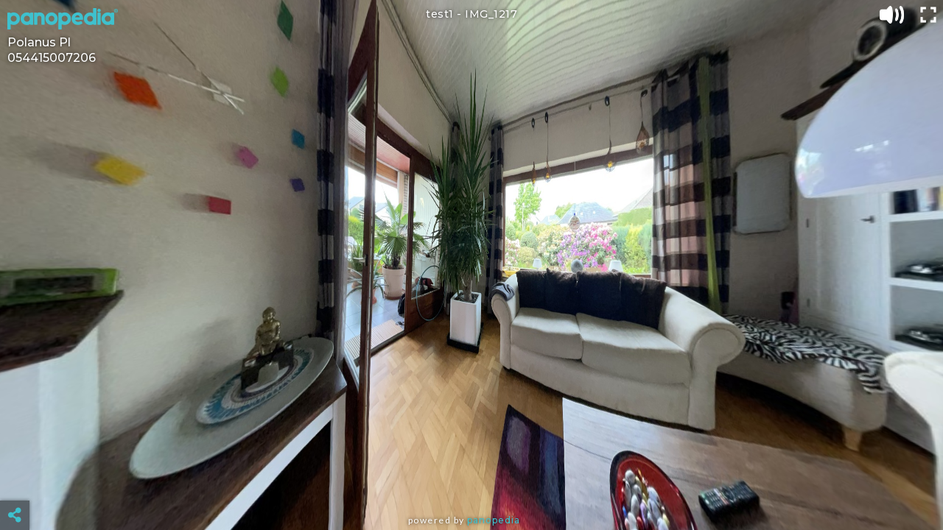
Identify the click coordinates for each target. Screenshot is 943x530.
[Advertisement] (471, 478)
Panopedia (493, 520)
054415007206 (51, 58)
